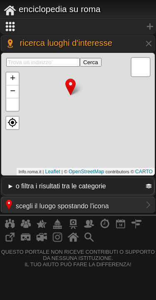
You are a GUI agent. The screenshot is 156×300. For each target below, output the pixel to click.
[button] (12, 123)
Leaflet (52, 172)
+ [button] (12, 78)
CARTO (144, 172)
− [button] (12, 91)
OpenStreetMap (86, 172)
